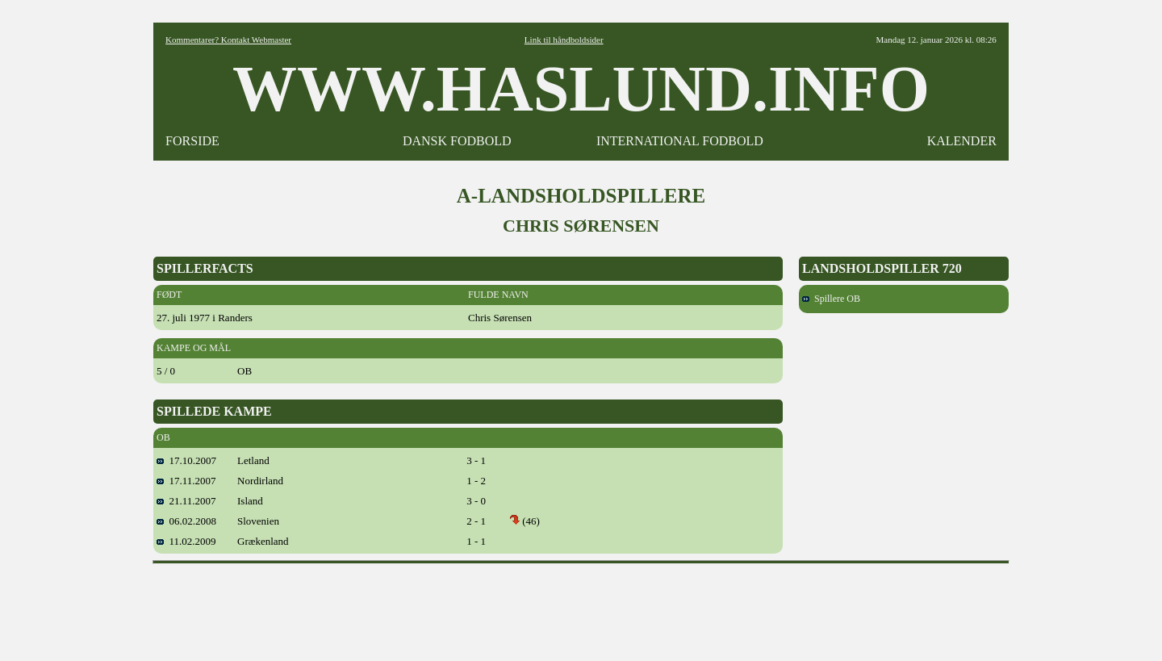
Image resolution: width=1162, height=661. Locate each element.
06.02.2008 (186, 521)
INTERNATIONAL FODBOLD (679, 141)
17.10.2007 (186, 460)
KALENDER (962, 141)
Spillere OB (831, 298)
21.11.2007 (186, 501)
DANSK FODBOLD (457, 141)
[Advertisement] (581, 607)
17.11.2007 (186, 481)
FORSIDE (192, 141)
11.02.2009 (186, 541)
